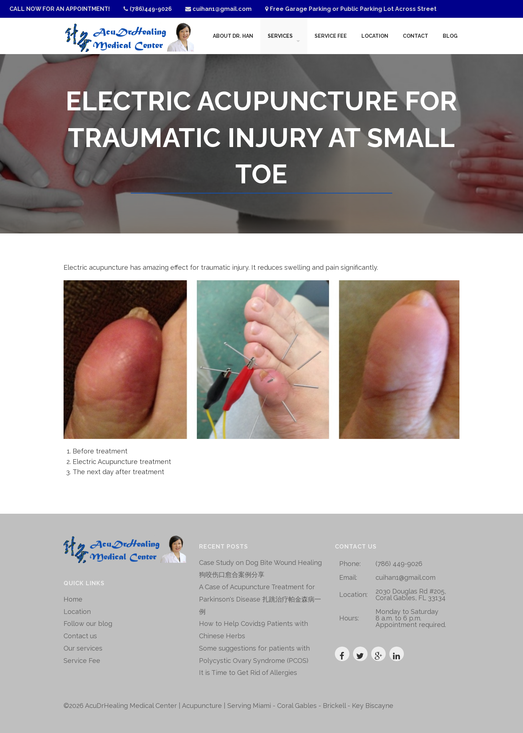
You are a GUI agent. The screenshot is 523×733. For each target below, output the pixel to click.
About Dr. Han (233, 36)
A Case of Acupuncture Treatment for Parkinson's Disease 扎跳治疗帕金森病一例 (260, 599)
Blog (450, 36)
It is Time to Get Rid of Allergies (248, 672)
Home (73, 599)
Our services (83, 648)
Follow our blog (88, 623)
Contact (415, 36)
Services (280, 36)
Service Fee (331, 36)
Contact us (80, 636)
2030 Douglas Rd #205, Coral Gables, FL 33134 (411, 594)
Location (374, 36)
